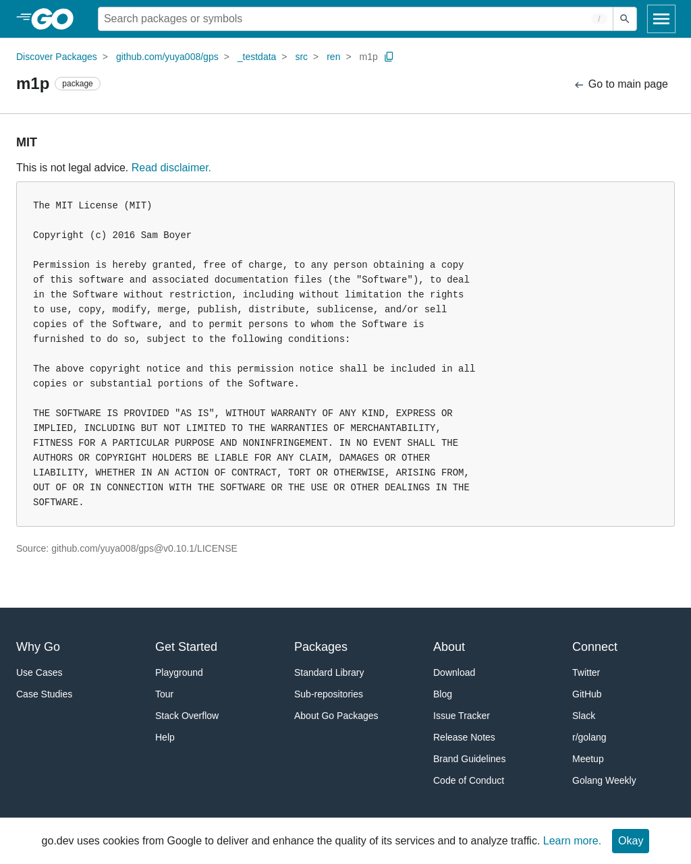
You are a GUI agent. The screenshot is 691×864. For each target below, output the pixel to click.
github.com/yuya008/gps (167, 56)
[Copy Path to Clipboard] (389, 57)
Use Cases (39, 672)
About (449, 647)
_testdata (257, 56)
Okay (630, 840)
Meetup (588, 758)
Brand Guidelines (469, 758)
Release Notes (464, 737)
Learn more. (572, 840)
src (301, 56)
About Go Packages (336, 715)
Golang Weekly (604, 780)
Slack (583, 715)
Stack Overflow (187, 715)
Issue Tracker (461, 715)
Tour (164, 694)
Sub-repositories (328, 694)
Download (454, 672)
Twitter (586, 672)
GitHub (587, 694)
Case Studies (44, 694)
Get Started (186, 647)
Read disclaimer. (171, 167)
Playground (179, 672)
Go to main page (620, 84)
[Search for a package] (355, 19)
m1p (369, 56)
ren (333, 56)
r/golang (589, 737)
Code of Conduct (468, 780)
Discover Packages (56, 56)
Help (165, 737)
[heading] (57, 19)
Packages (321, 647)
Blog (442, 694)
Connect (594, 647)
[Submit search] (625, 19)
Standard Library (329, 672)
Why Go (38, 647)
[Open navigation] (661, 18)
